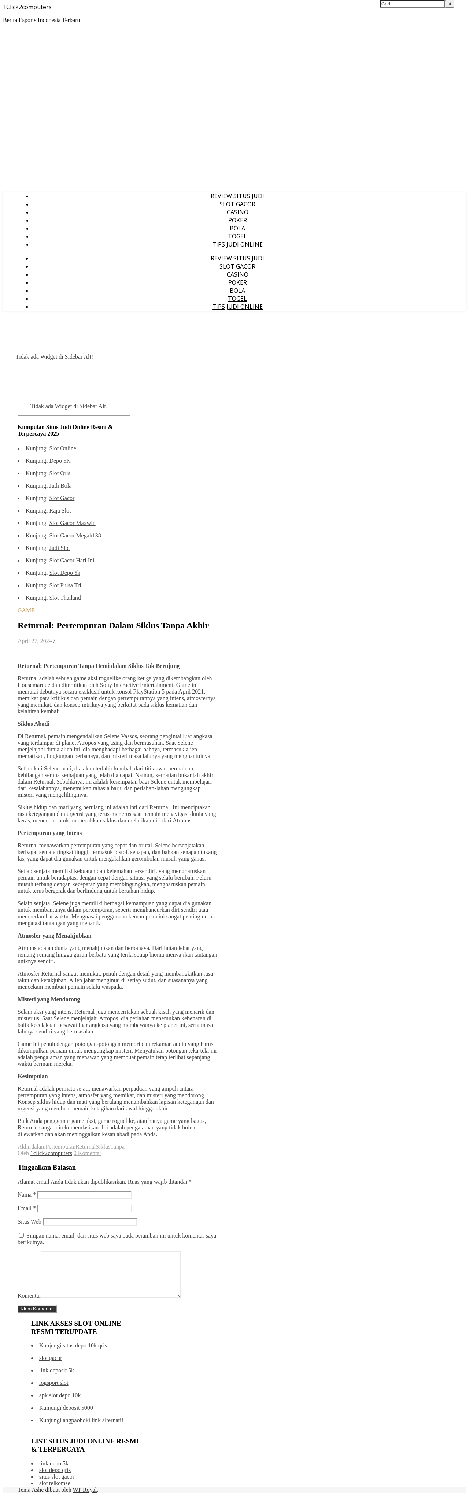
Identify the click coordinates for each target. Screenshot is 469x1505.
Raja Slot (60, 510)
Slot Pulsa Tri (65, 585)
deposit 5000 (78, 1416)
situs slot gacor (56, 1485)
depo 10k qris (91, 1354)
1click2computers (51, 1153)
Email (27, 1208)
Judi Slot (59, 548)
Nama (27, 1194)
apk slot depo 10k (60, 1404)
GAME (26, 610)
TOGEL (237, 236)
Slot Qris (59, 473)
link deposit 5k (56, 1379)
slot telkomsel (55, 1492)
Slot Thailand (65, 598)
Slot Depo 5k (64, 573)
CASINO (237, 212)
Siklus (103, 1146)
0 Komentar (87, 1153)
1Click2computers (27, 7)
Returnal (85, 1146)
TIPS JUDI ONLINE (237, 244)
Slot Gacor (61, 498)
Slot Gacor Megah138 (75, 535)
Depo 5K (59, 461)
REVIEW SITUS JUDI (237, 196)
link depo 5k (54, 1472)
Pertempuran (60, 1146)
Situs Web (29, 1222)
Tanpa (117, 1146)
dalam (38, 1146)
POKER (237, 220)
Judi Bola (60, 485)
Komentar (29, 1304)
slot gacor (50, 1367)
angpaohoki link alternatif (93, 1429)
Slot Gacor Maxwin (72, 523)
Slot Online (62, 448)
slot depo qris (55, 1479)
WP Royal (85, 1498)
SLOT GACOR (237, 204)
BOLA (237, 228)
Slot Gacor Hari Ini (71, 560)
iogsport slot (54, 1391)
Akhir (24, 1146)
